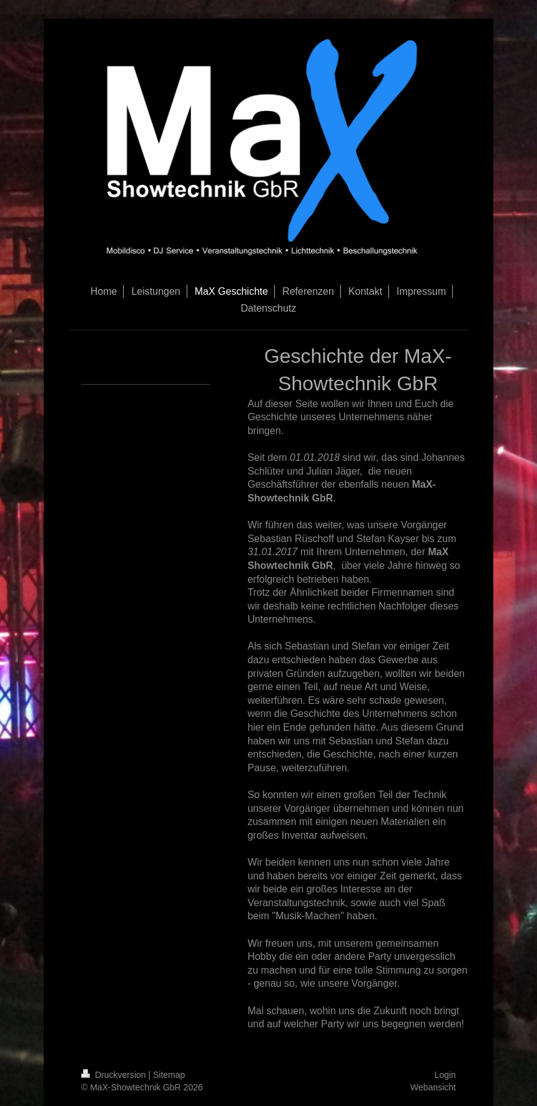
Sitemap (169, 1075)
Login (445, 1075)
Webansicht (433, 1087)
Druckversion (114, 1075)
